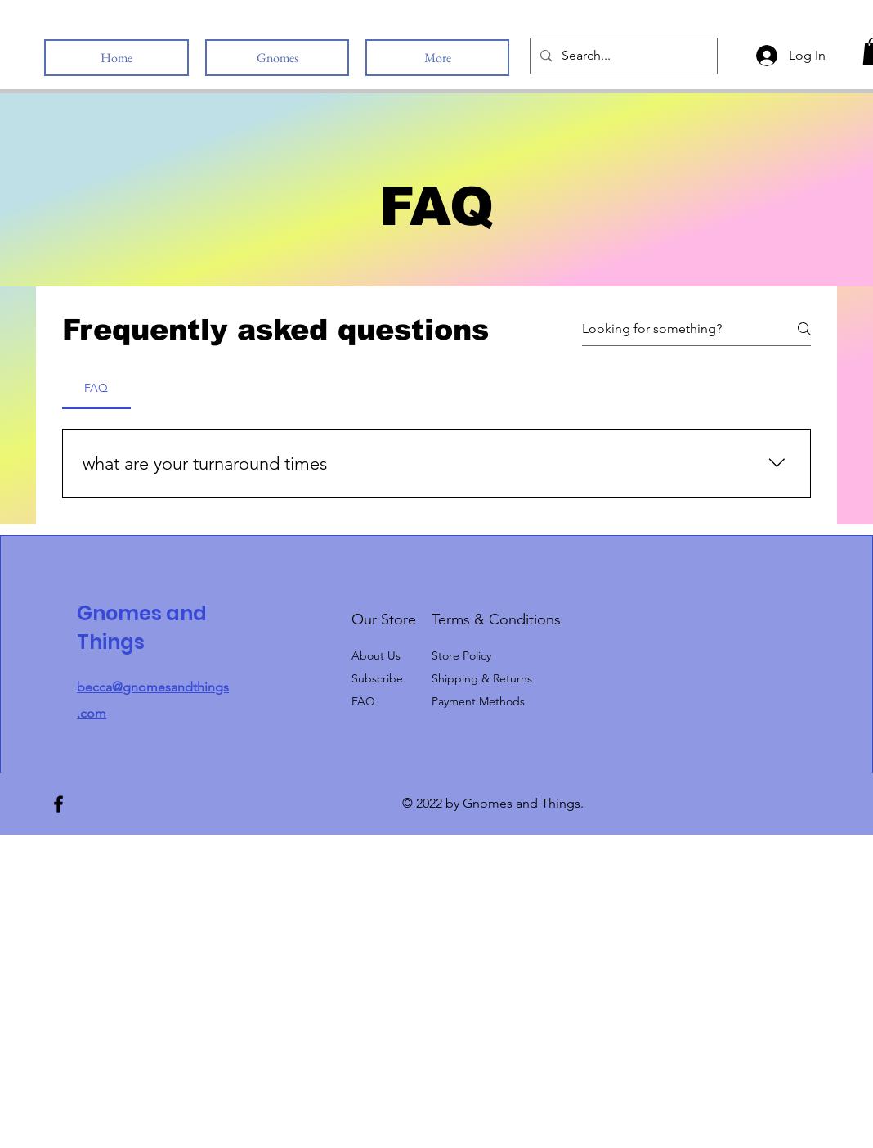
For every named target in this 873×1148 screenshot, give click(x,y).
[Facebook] (58, 804)
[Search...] (622, 56)
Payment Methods (480, 701)
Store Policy (461, 655)
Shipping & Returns (482, 678)
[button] (377, 678)
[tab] (96, 388)
